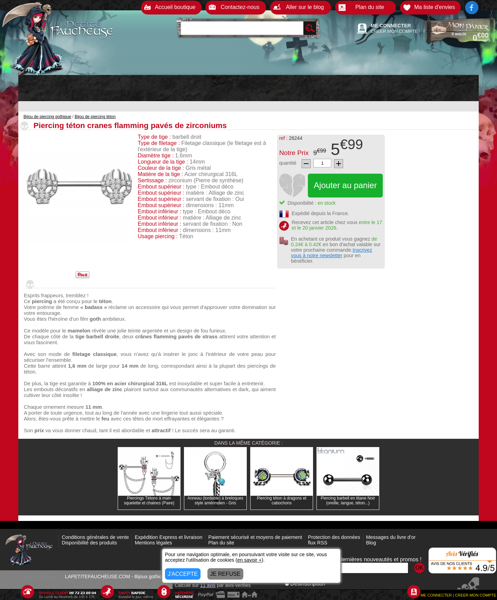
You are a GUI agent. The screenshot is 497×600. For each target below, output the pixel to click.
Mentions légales (153, 542)
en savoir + (249, 560)
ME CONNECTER (391, 25)
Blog (371, 542)
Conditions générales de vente (95, 537)
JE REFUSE (225, 574)
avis (207, 585)
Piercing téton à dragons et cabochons (281, 500)
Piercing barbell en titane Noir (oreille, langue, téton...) (348, 500)
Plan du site (221, 542)
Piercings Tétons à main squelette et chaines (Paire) (149, 500)
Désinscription (305, 584)
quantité (287, 163)
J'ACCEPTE (183, 574)
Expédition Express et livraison (168, 537)
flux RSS (317, 542)
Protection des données (334, 537)
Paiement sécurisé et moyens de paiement (255, 537)
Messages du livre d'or (391, 537)
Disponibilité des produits (89, 542)
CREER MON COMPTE (394, 31)
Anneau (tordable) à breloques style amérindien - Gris (215, 500)
